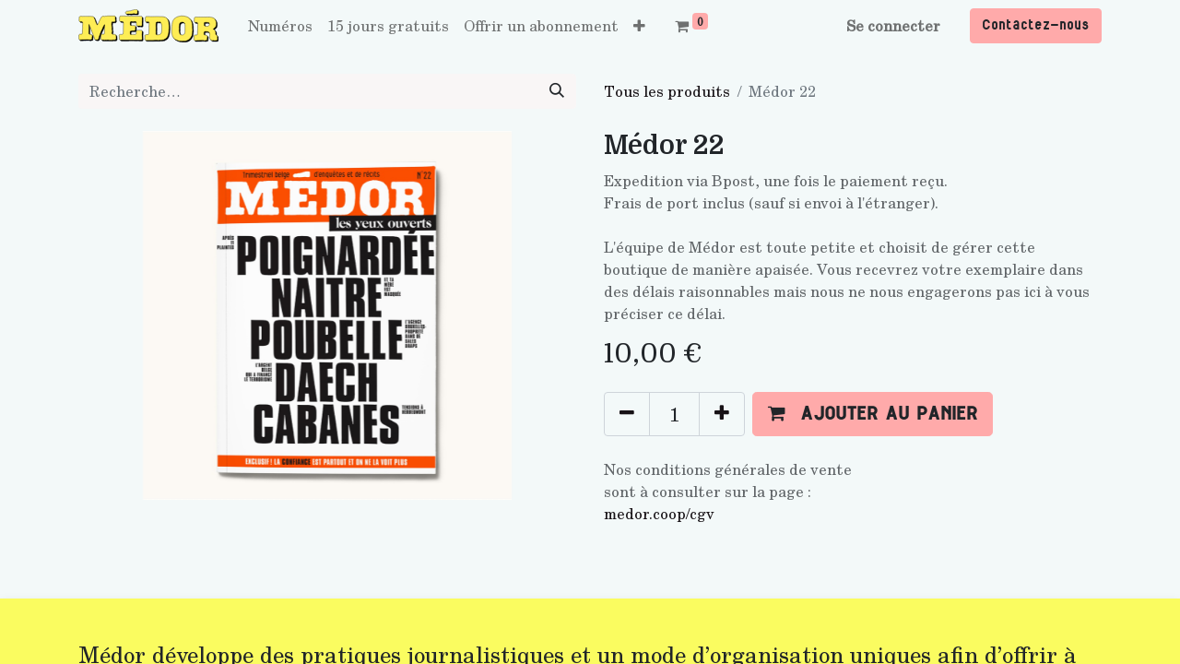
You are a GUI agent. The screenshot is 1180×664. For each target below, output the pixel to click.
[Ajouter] (722, 414)
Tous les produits (667, 90)
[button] (639, 25)
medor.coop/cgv (659, 513)
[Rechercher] (556, 91)
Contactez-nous (1036, 25)
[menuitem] (280, 25)
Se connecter (893, 25)
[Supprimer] (627, 414)
